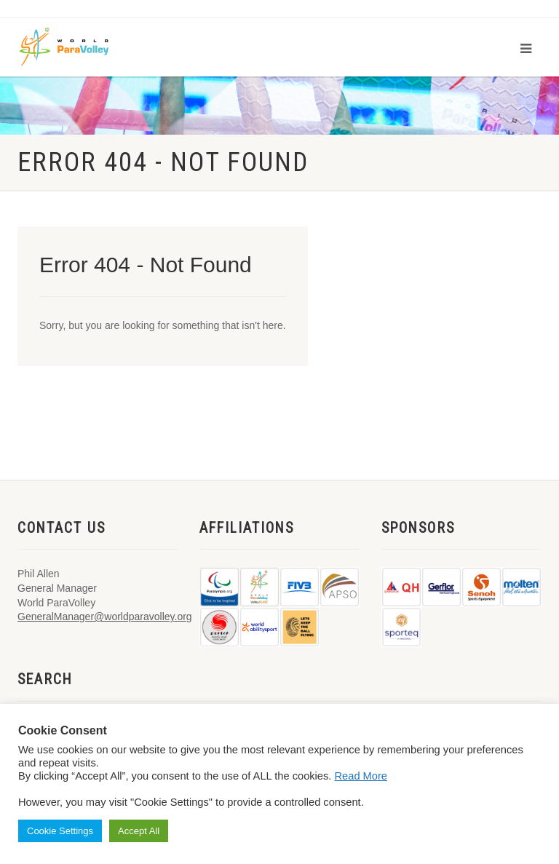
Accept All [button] (138, 830)
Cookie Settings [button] (60, 830)
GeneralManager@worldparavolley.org (104, 616)
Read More (361, 776)
